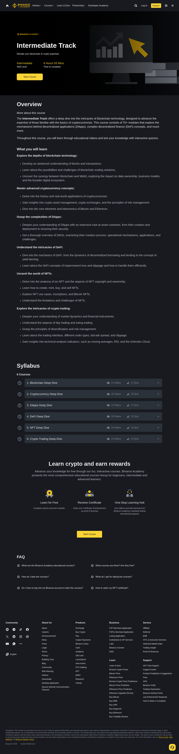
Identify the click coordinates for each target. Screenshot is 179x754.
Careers (45, 632)
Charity (79, 683)
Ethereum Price (116, 677)
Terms (44, 651)
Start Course (89, 534)
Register (156, 5)
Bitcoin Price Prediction (119, 685)
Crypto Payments (83, 640)
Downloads (46, 679)
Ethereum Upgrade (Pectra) (121, 693)
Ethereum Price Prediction (120, 689)
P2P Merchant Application (120, 628)
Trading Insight (149, 648)
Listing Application (117, 636)
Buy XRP (113, 705)
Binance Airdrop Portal (152, 693)
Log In (144, 5)
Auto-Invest (80, 663)
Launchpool (81, 659)
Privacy (45, 655)
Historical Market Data (152, 644)
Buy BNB (113, 701)
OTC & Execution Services (154, 640)
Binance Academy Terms (25, 739)
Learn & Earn (115, 665)
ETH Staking (81, 667)
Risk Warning (47, 671)
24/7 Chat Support (151, 665)
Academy (80, 651)
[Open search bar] (134, 5)
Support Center (149, 669)
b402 (111, 651)
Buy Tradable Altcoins (118, 716)
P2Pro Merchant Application (121, 632)
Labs (111, 644)
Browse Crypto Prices (118, 669)
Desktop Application (50, 683)
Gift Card (79, 655)
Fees (145, 677)
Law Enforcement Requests (155, 697)
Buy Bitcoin (114, 697)
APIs (145, 681)
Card (78, 648)
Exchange (80, 628)
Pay (77, 636)
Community (47, 667)
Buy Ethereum (115, 713)
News (44, 640)
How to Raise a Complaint (154, 701)
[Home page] (21, 5)
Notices (45, 675)
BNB (145, 636)
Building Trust (48, 659)
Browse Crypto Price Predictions (123, 681)
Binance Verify (149, 685)
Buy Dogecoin (115, 709)
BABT (78, 675)
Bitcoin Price (114, 673)
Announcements (49, 636)
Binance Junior (82, 644)
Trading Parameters (151, 689)
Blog (44, 663)
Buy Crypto (80, 632)
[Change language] (166, 5)
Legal (44, 648)
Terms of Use (163, 737)
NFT (77, 671)
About (44, 628)
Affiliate (146, 628)
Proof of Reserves (151, 651)
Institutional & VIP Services (121, 640)
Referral (146, 632)
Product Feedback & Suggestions (157, 673)
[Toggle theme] (172, 5)
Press (44, 644)
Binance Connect (116, 648)
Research (80, 679)
